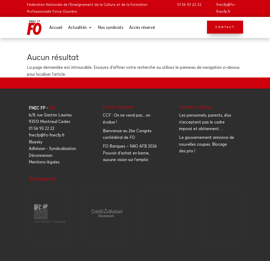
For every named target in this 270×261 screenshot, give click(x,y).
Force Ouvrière (118, 107)
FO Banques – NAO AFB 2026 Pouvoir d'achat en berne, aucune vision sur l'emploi (130, 153)
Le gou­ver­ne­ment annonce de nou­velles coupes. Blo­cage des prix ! (206, 144)
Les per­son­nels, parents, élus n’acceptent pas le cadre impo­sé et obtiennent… (205, 122)
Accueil (55, 27)
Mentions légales (44, 161)
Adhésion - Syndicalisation (52, 148)
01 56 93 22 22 (189, 4)
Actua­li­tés (77, 27)
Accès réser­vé (142, 27)
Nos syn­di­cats (110, 27)
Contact (225, 27)
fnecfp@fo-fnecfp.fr (47, 135)
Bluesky (35, 141)
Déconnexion (40, 155)
